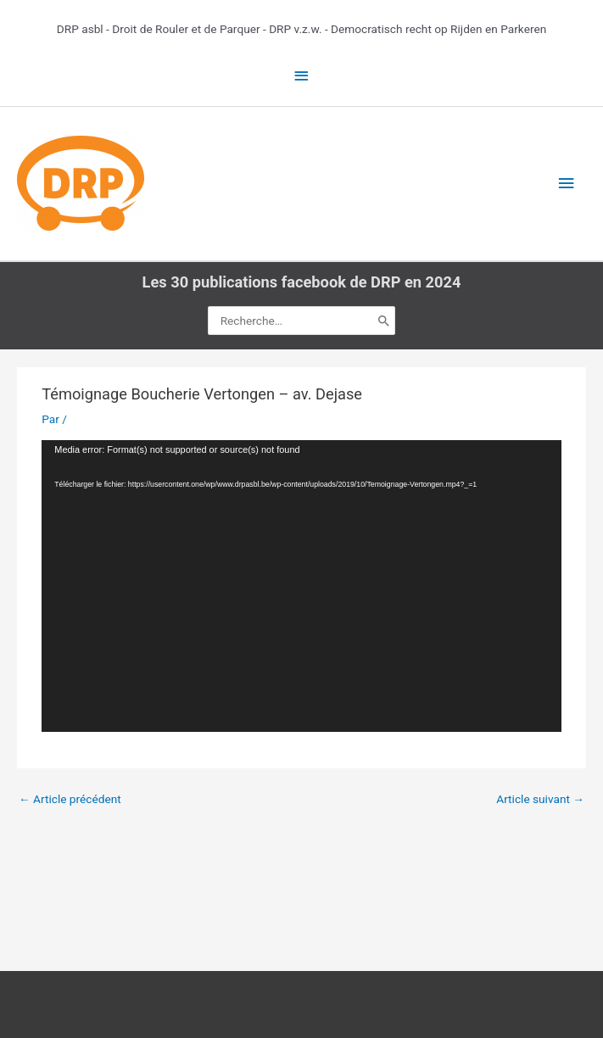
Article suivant (540, 799)
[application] (301, 586)
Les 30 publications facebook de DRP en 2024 (301, 282)
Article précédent (70, 799)
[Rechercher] (384, 320)
